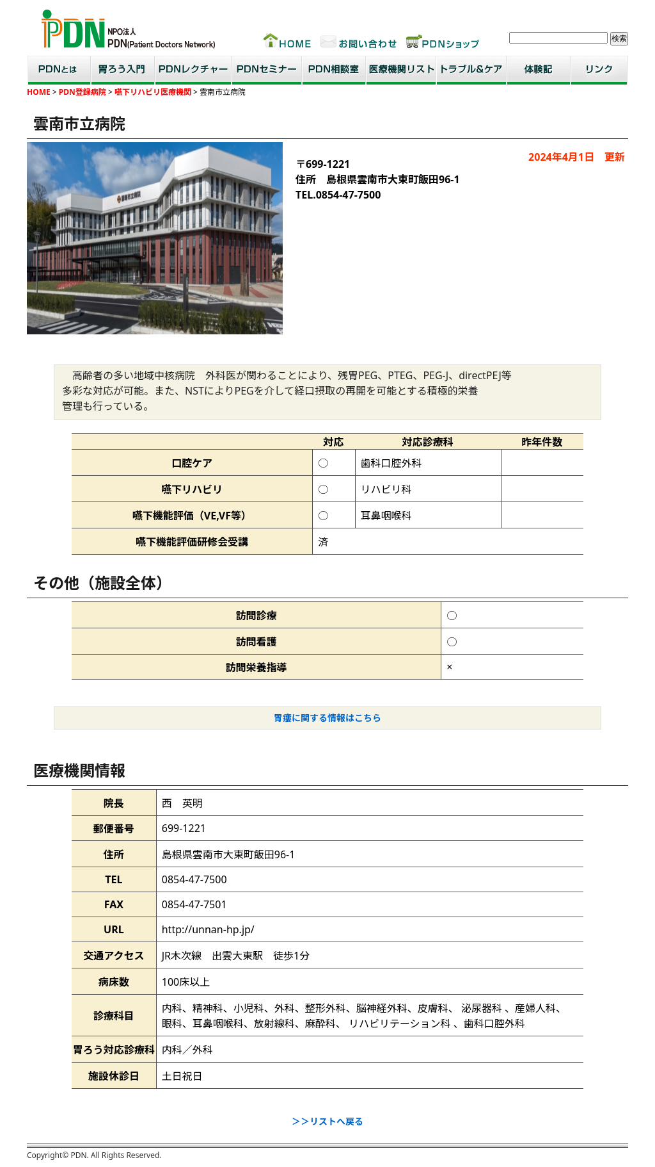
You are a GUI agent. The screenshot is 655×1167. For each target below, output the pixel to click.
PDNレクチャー (193, 70)
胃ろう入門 (123, 70)
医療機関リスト (401, 70)
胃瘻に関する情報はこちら (327, 718)
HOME (39, 91)
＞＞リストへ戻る (327, 1121)
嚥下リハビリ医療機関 (152, 91)
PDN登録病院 (82, 91)
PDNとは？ (59, 70)
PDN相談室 (334, 70)
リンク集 (599, 70)
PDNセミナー (267, 70)
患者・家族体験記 (539, 70)
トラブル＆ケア (471, 70)
